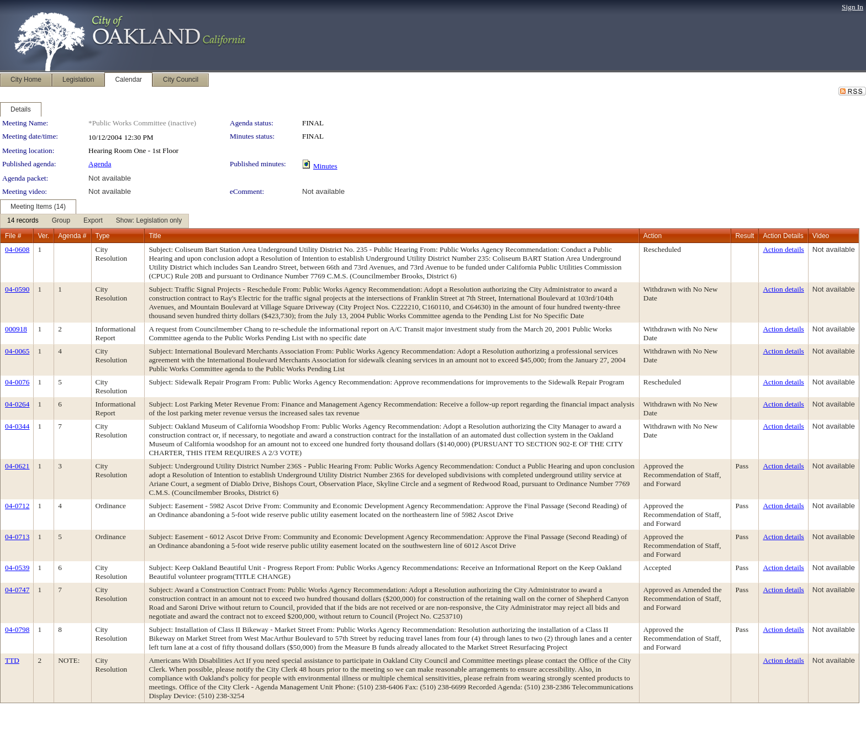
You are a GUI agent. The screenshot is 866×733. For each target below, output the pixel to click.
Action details (783, 249)
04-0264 (17, 404)
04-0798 (17, 629)
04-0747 (17, 590)
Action (652, 236)
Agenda (99, 164)
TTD (12, 660)
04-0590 (17, 289)
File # (13, 236)
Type (103, 236)
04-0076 (17, 382)
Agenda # (72, 236)
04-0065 (17, 351)
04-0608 (17, 249)
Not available (109, 178)
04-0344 (17, 426)
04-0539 (17, 567)
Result (744, 236)
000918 (16, 329)
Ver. (43, 236)
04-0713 (17, 536)
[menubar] (94, 221)
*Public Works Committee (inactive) (142, 123)
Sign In (852, 7)
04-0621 (17, 466)
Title (155, 236)
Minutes (325, 166)
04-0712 (17, 506)
